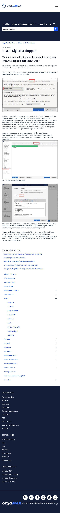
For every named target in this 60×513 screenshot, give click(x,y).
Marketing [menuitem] (7, 351)
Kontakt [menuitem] (5, 429)
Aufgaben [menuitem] (10, 303)
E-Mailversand (30, 43)
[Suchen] (56, 29)
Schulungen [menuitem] (6, 453)
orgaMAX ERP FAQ (8, 43)
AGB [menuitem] (3, 418)
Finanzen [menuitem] (7, 347)
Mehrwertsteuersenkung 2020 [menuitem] (14, 376)
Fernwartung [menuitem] (6, 460)
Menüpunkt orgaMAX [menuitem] (11, 290)
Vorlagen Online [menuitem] (10, 372)
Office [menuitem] (6, 298)
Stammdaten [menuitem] (8, 294)
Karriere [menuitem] (5, 401)
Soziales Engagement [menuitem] (10, 411)
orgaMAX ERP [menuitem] (7, 471)
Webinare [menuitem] (5, 457)
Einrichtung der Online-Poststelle (14, 258)
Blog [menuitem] (3, 443)
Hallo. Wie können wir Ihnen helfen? (28, 24)
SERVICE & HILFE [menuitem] (8, 435)
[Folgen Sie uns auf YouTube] (31, 497)
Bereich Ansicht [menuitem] (9, 368)
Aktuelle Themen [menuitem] (10, 274)
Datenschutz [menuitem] (6, 422)
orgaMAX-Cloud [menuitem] (9, 282)
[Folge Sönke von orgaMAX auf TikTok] (49, 497)
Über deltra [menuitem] (6, 404)
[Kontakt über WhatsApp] (55, 497)
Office (20, 43)
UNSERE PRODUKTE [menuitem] (9, 467)
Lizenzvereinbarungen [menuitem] (10, 425)
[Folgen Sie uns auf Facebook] (37, 497)
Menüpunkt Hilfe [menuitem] (10, 355)
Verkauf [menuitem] (7, 339)
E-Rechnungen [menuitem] (9, 278)
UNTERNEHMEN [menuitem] (8, 393)
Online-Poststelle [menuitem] (13, 327)
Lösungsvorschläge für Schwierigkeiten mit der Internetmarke (23, 269)
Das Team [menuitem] (5, 408)
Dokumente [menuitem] (11, 315)
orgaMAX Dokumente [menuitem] (9, 478)
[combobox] (28, 29)
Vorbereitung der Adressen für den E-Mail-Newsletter (20, 265)
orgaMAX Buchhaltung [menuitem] (10, 474)
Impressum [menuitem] (6, 415)
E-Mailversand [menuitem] (12, 311)
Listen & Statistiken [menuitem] (11, 359)
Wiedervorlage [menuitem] (12, 331)
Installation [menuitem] (8, 286)
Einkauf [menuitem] (7, 343)
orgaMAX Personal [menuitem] (8, 482)
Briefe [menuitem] (9, 323)
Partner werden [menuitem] (8, 397)
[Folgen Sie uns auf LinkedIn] (25, 497)
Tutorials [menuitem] (5, 450)
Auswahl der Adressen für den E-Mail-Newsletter (19, 261)
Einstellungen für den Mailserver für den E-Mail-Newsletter (22, 254)
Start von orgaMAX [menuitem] (10, 364)
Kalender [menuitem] (10, 335)
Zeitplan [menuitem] (10, 319)
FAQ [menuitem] (3, 446)
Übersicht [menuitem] (10, 307)
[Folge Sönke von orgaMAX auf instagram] (43, 497)
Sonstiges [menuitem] (7, 380)
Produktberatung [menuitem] (8, 439)
